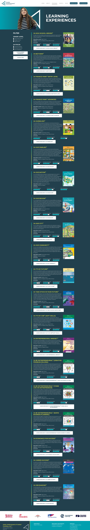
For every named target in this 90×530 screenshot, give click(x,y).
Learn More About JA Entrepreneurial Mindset (48, 354)
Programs (54, 3)
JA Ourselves (39, 121)
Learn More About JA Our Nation (44, 192)
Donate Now (73, 3)
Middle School (18, 40)
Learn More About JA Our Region (44, 217)
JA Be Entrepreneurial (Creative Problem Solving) (47, 361)
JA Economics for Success (44, 438)
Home (43, 3)
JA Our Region (39, 198)
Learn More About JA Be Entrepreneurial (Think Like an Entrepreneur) (54, 406)
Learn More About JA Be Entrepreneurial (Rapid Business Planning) (53, 432)
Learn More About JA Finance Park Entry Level (48, 93)
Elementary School (19, 38)
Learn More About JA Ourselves (44, 141)
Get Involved (83, 3)
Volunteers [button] (37, 523)
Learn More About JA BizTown (44, 71)
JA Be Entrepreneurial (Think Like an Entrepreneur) (46, 387)
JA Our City (38, 223)
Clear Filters (20, 57)
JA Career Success (41, 460)
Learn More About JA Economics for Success (47, 454)
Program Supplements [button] (57, 524)
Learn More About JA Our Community (45, 263)
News (66, 3)
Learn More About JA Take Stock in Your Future (48, 310)
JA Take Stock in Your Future (46, 292)
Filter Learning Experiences (20, 53)
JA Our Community (41, 245)
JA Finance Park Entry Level (45, 76)
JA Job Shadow (40, 485)
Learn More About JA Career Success (45, 479)
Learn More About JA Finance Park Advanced (47, 115)
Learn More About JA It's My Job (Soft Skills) (47, 332)
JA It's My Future (40, 269)
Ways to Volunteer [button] (38, 524)
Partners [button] (72, 523)
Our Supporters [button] (73, 526)
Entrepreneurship (18, 47)
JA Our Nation (39, 172)
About (47, 3)
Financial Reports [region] (74, 529)
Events (61, 3)
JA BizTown (38, 54)
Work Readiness (18, 49)
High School (17, 41)
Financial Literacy (18, 46)
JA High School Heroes (43, 33)
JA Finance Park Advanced (44, 99)
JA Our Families (40, 147)
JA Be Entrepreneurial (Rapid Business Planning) (46, 413)
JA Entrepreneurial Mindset (45, 338)
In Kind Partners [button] (73, 527)
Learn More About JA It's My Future (45, 286)
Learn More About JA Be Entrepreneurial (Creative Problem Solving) (53, 380)
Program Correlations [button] (57, 526)
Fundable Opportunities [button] (75, 524)
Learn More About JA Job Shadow (45, 503)
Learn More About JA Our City (44, 239)
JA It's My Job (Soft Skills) (44, 316)
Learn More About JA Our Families (45, 166)
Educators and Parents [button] (58, 523)
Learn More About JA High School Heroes (47, 48)
